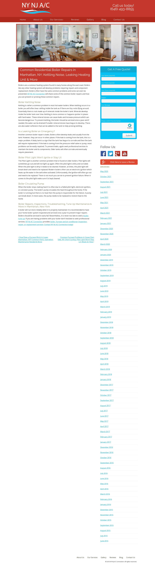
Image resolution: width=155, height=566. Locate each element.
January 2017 (105, 442)
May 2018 (104, 359)
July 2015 (104, 536)
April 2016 (104, 489)
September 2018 (107, 338)
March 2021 (105, 213)
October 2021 (105, 176)
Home (23, 19)
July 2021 (104, 192)
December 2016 (106, 447)
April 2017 (104, 426)
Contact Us (119, 19)
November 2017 (106, 390)
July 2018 (104, 348)
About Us (38, 19)
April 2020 (104, 239)
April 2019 (104, 301)
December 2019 (106, 260)
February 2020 (106, 249)
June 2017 (104, 416)
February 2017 (106, 437)
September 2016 (107, 463)
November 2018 (106, 327)
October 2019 (105, 270)
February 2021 (106, 218)
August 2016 (105, 468)
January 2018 (105, 379)
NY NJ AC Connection (34, 221)
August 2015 (105, 530)
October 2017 (105, 395)
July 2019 (104, 286)
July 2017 (104, 411)
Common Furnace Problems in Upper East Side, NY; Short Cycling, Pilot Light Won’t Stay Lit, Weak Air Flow (76, 239)
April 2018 (104, 364)
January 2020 (105, 255)
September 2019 (107, 275)
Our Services (56, 19)
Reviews (75, 19)
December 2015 (106, 510)
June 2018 (104, 353)
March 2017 (105, 431)
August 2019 (105, 281)
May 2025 (104, 171)
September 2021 (107, 182)
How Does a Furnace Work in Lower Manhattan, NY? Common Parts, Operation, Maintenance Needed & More (35, 239)
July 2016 (104, 473)
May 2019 (104, 296)
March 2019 (105, 307)
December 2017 (106, 385)
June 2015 (104, 541)
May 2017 (104, 421)
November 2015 (106, 515)
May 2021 (104, 202)
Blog (103, 19)
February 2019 (106, 312)
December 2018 (106, 322)
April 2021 (104, 208)
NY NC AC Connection (36, 94)
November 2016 (106, 452)
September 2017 (107, 400)
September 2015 (107, 525)
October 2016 (105, 457)
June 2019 (104, 291)
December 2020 (106, 228)
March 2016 (105, 494)
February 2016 (106, 499)
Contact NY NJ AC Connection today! (58, 224)
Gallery (90, 19)
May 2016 (104, 484)
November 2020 (106, 234)
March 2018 (105, 369)
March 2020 (105, 244)
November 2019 (106, 265)
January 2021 (105, 223)
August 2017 (105, 405)
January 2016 (105, 504)
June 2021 (104, 197)
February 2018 (106, 374)
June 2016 (104, 478)
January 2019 (105, 317)
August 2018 (105, 343)
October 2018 (105, 333)
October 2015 (105, 520)
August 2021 (105, 187)
